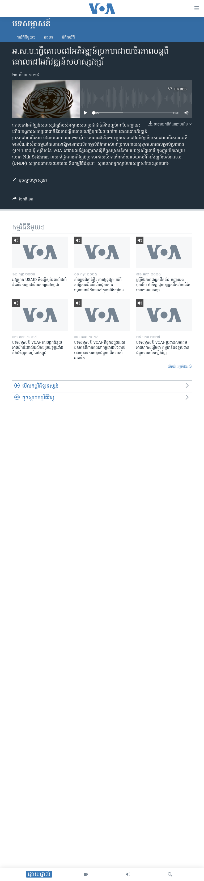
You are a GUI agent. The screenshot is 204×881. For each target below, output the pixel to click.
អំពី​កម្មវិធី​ (68, 37)
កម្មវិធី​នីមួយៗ (25, 37)
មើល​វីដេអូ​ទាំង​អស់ (180, 366)
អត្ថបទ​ (48, 37)
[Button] (22, 200)
